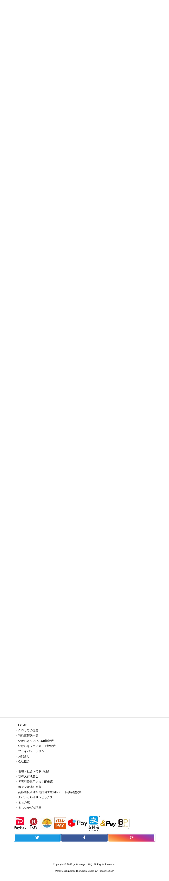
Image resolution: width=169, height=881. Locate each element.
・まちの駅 (22, 802)
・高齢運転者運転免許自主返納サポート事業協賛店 (48, 792)
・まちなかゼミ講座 (28, 807)
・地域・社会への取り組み (32, 771)
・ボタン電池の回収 (28, 787)
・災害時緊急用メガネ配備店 (34, 781)
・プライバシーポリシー (31, 751)
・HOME (21, 725)
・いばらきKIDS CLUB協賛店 (34, 740)
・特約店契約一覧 (26, 735)
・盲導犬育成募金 (26, 776)
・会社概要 (22, 761)
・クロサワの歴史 (26, 730)
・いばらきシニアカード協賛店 (35, 746)
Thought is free (105, 871)
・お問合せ (22, 756)
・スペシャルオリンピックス (34, 797)
